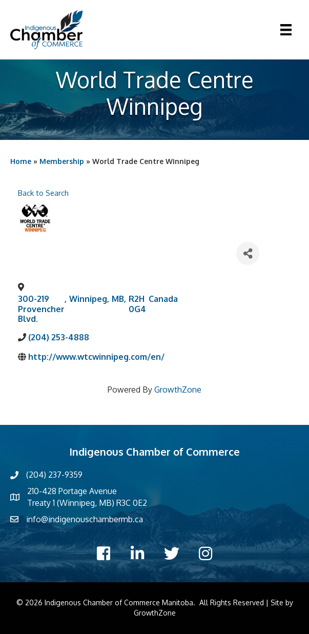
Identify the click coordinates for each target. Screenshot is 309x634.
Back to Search (43, 192)
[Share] (247, 253)
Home (20, 161)
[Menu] (286, 30)
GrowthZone (177, 389)
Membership (61, 161)
